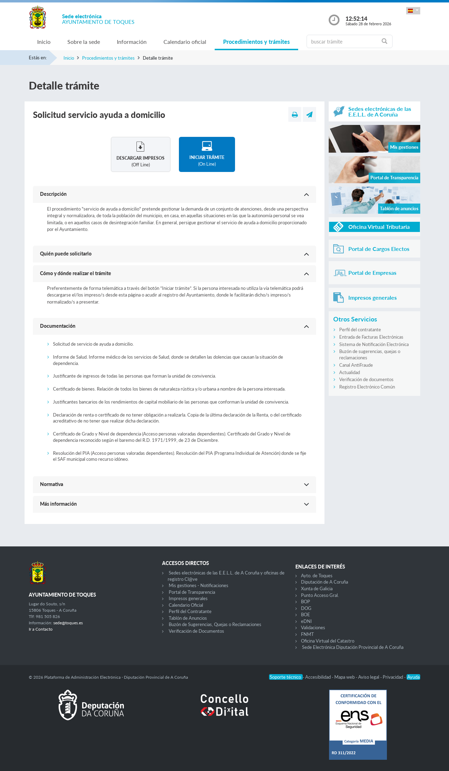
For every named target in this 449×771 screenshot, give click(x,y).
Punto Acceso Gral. (320, 595)
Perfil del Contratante (190, 611)
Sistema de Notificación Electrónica (374, 344)
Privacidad (393, 677)
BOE (305, 614)
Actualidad (349, 372)
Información (132, 41)
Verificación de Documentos (196, 631)
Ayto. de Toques (317, 575)
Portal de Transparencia (192, 592)
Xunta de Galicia (317, 588)
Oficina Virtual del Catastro (327, 641)
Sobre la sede (83, 41)
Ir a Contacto (41, 629)
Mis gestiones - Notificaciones (198, 585)
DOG (306, 608)
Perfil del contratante (360, 329)
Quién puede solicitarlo (66, 254)
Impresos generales (188, 598)
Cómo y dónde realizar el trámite (75, 273)
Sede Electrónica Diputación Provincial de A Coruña (352, 647)
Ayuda (413, 677)
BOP (305, 601)
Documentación (57, 326)
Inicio (44, 41)
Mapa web (345, 677)
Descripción (53, 194)
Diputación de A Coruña (324, 582)
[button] (413, 10)
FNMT (307, 634)
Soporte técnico (286, 677)
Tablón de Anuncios (188, 618)
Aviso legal (369, 677)
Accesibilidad (318, 677)
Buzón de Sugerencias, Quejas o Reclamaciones (215, 624)
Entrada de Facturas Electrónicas (371, 337)
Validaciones (313, 627)
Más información (58, 504)
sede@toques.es (68, 622)
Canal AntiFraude (356, 365)
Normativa (51, 484)
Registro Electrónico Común (367, 387)
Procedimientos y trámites (256, 41)
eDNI (306, 621)
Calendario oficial (184, 41)
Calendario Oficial (186, 605)
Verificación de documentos (366, 379)
